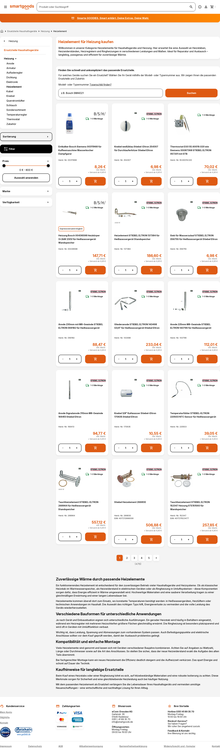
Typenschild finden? (101, 84)
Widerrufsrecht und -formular (179, 746)
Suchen (191, 93)
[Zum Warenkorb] (213, 7)
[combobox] (111, 93)
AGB (61, 746)
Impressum (6, 746)
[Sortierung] (26, 136)
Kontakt (4, 722)
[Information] (200, 7)
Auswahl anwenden (26, 177)
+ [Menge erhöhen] (76, 181)
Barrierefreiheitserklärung (133, 746)
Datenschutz (35, 746)
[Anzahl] (69, 181)
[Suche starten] (191, 7)
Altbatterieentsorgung (91, 746)
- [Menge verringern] (62, 181)
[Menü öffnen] (5, 7)
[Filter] (26, 149)
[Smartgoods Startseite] (22, 6)
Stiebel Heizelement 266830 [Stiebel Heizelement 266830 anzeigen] (130, 502)
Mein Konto (6, 712)
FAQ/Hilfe (5, 717)
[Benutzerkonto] (206, 7)
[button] (26, 161)
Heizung (9, 58)
